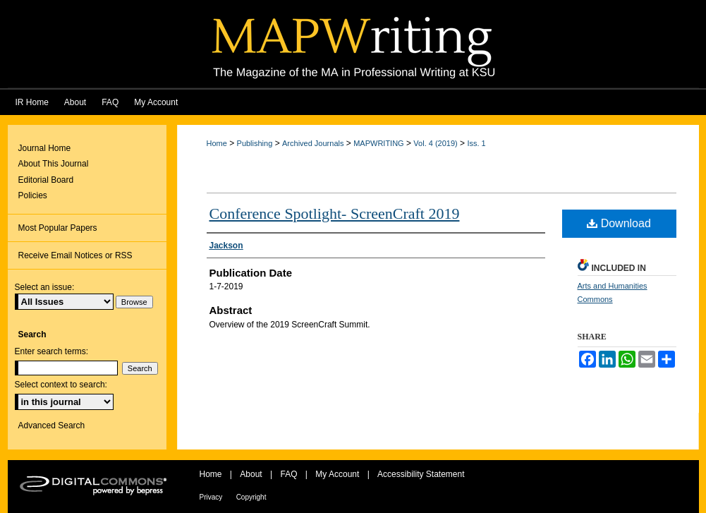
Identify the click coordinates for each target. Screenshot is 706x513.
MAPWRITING (378, 143)
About (251, 474)
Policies (32, 195)
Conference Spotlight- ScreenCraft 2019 (334, 213)
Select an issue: (45, 287)
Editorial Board (46, 180)
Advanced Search (51, 425)
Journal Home (44, 148)
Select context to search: (61, 385)
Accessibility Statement (420, 474)
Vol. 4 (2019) (435, 143)
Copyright (251, 497)
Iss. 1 (476, 143)
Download (619, 223)
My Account (337, 474)
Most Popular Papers (57, 228)
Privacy (211, 497)
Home (217, 143)
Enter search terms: (52, 351)
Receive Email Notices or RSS (75, 255)
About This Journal (53, 164)
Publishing (255, 143)
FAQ (288, 474)
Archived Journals (312, 143)
